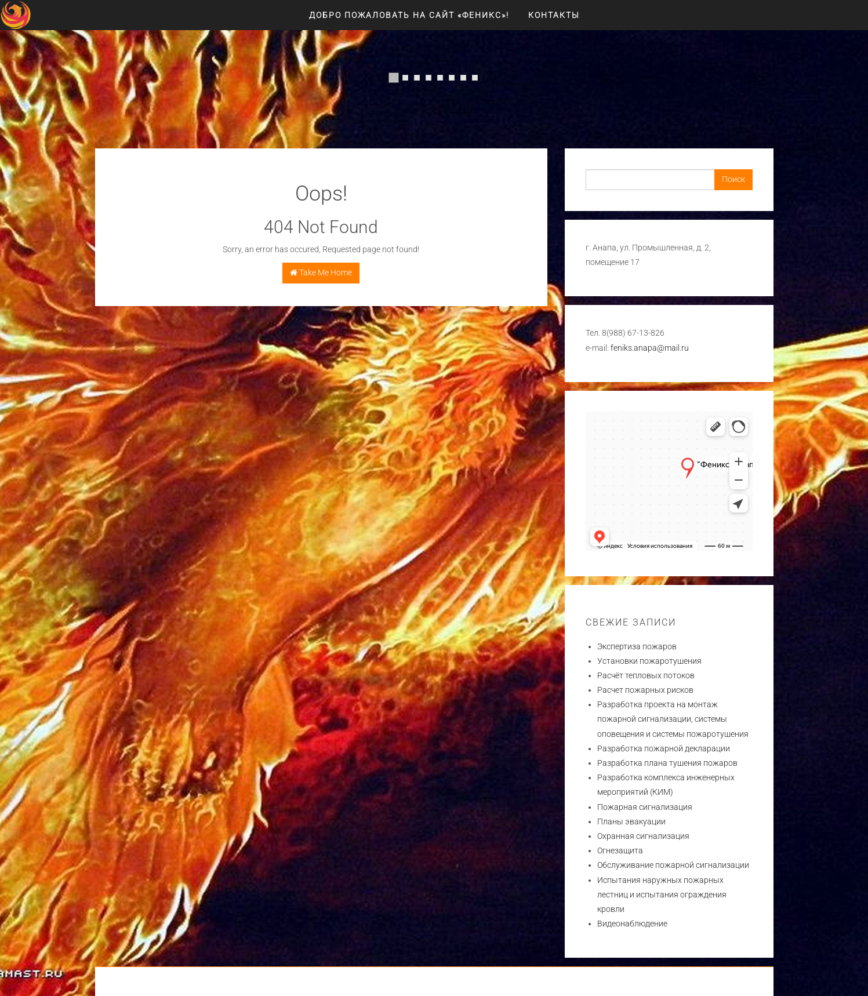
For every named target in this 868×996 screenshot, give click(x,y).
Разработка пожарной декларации (663, 748)
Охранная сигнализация (643, 836)
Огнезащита (620, 850)
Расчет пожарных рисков (645, 690)
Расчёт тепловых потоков (646, 675)
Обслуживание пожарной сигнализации (673, 865)
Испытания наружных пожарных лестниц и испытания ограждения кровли (662, 894)
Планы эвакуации (631, 821)
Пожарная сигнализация (644, 807)
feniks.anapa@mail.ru (650, 347)
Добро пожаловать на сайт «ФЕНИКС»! (409, 15)
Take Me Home (321, 272)
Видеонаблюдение (632, 923)
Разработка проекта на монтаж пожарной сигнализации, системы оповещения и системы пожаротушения (673, 719)
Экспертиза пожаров (637, 646)
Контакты (554, 15)
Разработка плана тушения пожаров (667, 763)
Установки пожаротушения (649, 661)
